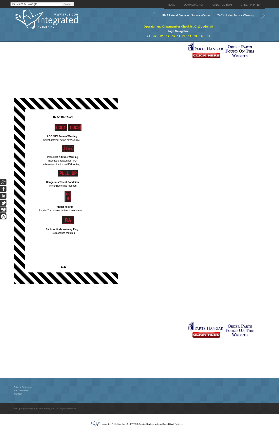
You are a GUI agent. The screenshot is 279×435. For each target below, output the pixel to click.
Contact (18, 394)
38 (148, 35)
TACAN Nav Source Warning (235, 15)
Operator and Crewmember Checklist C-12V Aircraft (178, 26)
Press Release (21, 390)
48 (208, 35)
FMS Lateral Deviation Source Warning (186, 15)
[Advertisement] (100, 70)
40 (161, 35)
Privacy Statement (23, 387)
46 (196, 35)
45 (189, 35)
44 (183, 35)
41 (167, 35)
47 (202, 35)
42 (173, 35)
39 (154, 35)
